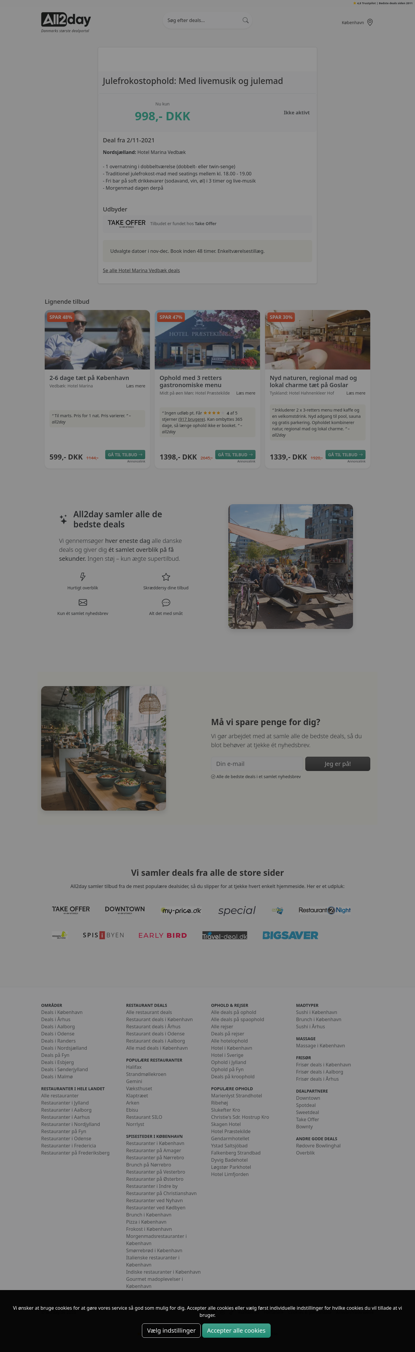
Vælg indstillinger (171, 1330)
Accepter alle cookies (236, 1330)
